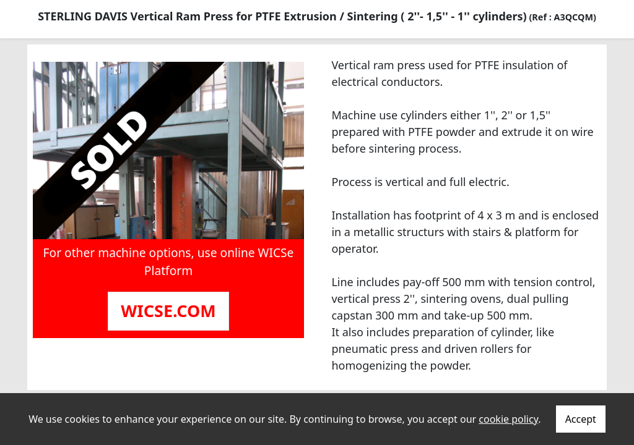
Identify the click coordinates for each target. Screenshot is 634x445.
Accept (580, 419)
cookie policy (508, 419)
